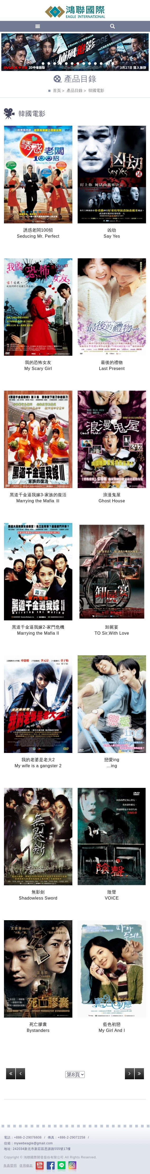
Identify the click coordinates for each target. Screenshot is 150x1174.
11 (95, 64)
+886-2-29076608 (28, 1137)
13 (107, 64)
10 (89, 64)
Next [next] (140, 52)
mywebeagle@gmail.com (33, 1143)
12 (101, 64)
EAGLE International (75, 12)
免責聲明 (10, 1165)
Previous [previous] (9, 52)
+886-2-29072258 (72, 1137)
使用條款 (26, 1165)
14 (112, 64)
